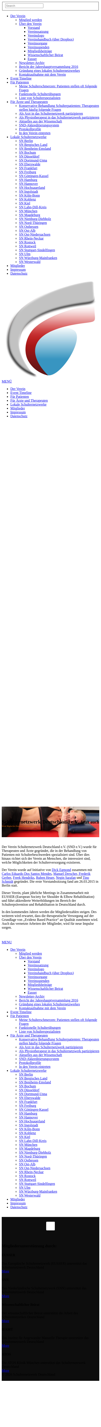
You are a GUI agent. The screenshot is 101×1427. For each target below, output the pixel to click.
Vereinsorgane (37, 43)
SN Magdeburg (29, 215)
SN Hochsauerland (32, 187)
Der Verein (17, 16)
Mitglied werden (30, 20)
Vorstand (34, 27)
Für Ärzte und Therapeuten (29, 102)
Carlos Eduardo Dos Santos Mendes (27, 874)
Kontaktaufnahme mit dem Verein (42, 74)
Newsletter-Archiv (32, 63)
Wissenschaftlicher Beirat (45, 55)
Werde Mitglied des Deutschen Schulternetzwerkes (19, 826)
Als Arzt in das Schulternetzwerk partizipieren (51, 113)
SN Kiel (24, 203)
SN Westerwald (29, 262)
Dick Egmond (61, 870)
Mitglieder (17, 265)
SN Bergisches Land (33, 145)
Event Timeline (21, 78)
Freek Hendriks (23, 877)
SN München (28, 211)
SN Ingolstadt (28, 191)
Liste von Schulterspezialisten (39, 98)
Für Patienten (19, 82)
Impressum (18, 269)
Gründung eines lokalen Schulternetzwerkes (49, 70)
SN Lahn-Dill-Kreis (33, 207)
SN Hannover (28, 184)
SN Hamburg (28, 180)
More (5, 1271)
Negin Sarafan (66, 877)
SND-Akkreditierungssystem (39, 125)
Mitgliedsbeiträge (40, 51)
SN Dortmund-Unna (33, 160)
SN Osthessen (28, 226)
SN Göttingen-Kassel (33, 176)
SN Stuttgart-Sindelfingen (37, 250)
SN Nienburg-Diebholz (35, 219)
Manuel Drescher (65, 874)
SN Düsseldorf (29, 156)
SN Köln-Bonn (29, 195)
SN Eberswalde (29, 164)
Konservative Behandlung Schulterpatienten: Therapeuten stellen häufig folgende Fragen (59, 107)
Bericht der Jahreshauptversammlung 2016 (48, 66)
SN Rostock (27, 242)
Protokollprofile (30, 129)
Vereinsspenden (38, 47)
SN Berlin (26, 141)
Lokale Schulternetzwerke (28, 137)
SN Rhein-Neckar (31, 238)
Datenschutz (18, 273)
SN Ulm (24, 254)
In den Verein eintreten (34, 133)
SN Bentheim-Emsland (35, 148)
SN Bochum (27, 152)
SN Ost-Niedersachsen (34, 234)
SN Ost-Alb (27, 230)
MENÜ (7, 381)
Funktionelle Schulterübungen (40, 94)
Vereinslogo (36, 35)
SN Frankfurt (28, 168)
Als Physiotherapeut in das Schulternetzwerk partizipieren (59, 117)
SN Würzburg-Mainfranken (38, 258)
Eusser (32, 59)
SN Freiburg (27, 172)
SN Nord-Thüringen (33, 223)
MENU (7, 942)
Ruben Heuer (45, 877)
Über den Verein (30, 24)
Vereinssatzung (38, 31)
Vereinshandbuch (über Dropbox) (51, 39)
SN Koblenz (27, 199)
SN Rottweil (27, 246)
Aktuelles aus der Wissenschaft (40, 121)
